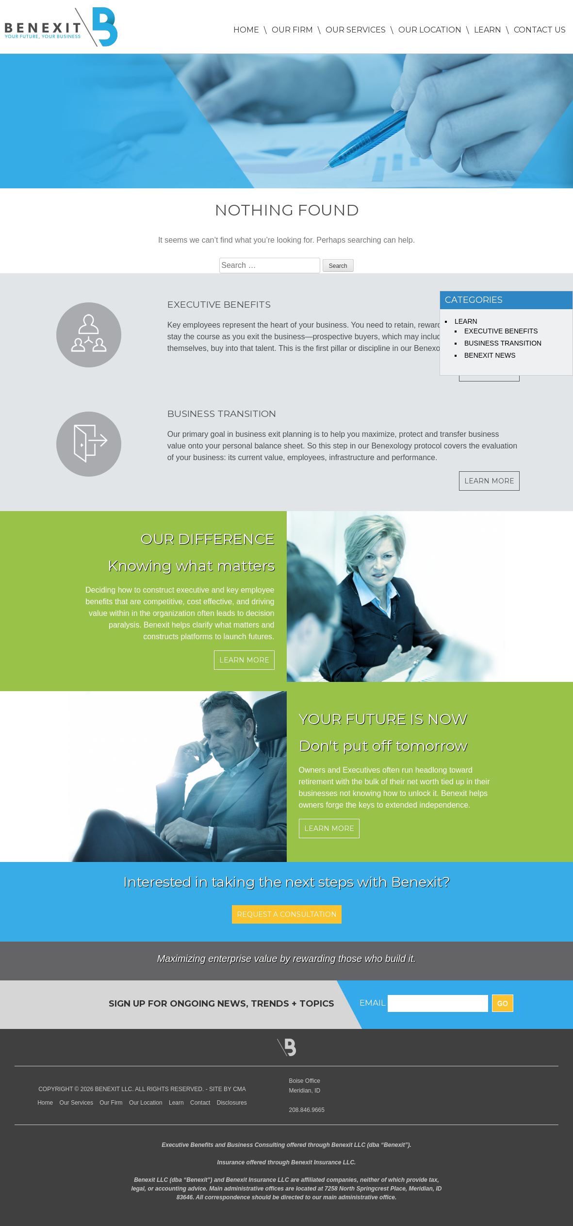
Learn (487, 29)
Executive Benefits (501, 331)
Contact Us (540, 29)
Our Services (356, 29)
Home (246, 29)
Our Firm (292, 29)
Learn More (489, 481)
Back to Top (286, 1047)
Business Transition (502, 343)
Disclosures (232, 1102)
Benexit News (490, 355)
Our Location (429, 29)
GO (502, 1003)
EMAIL (373, 1003)
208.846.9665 (307, 1110)
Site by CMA (227, 1089)
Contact (200, 1102)
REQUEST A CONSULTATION (287, 914)
